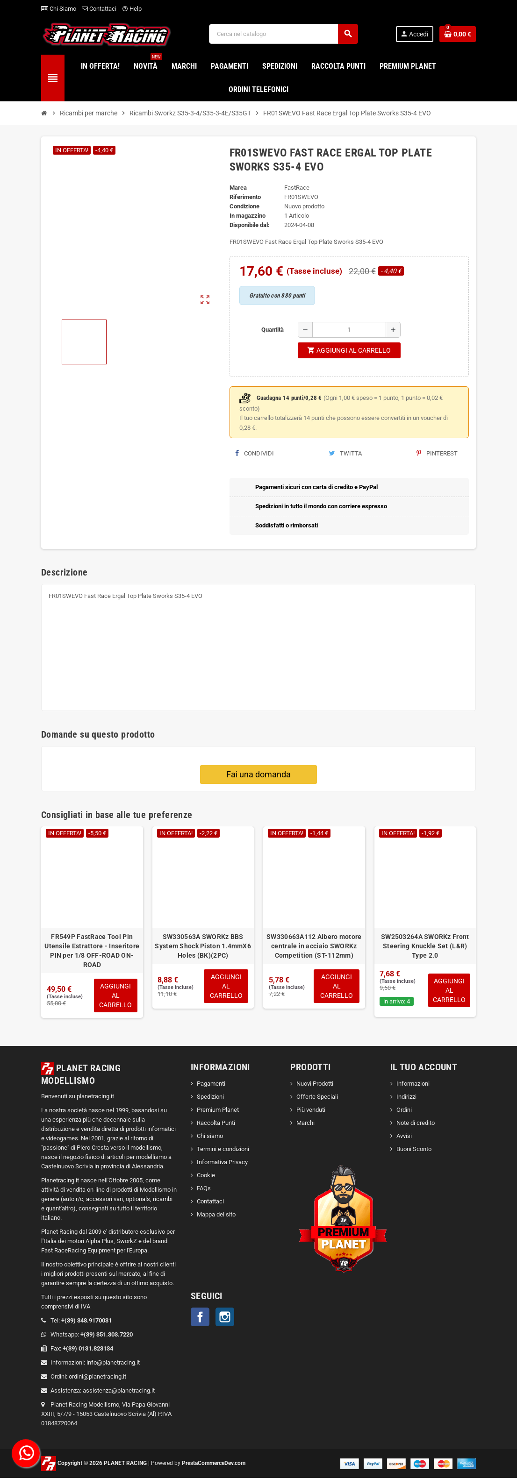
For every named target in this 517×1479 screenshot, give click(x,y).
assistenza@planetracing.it (119, 1391)
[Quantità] (349, 329)
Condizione (244, 206)
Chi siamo (210, 1136)
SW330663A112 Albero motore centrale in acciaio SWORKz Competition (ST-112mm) (313, 946)
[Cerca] (283, 34)
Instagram (224, 1317)
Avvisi (404, 1136)
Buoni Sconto (413, 1149)
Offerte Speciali (317, 1097)
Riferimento (245, 196)
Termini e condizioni (223, 1149)
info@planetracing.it (113, 1363)
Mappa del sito (216, 1215)
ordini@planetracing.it (97, 1377)
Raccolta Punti (216, 1123)
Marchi (305, 1123)
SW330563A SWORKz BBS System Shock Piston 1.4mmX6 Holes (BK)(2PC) (203, 946)
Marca (238, 187)
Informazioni (413, 1084)
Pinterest (437, 453)
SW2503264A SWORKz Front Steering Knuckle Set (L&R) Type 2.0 (425, 946)
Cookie (206, 1176)
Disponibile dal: (250, 224)
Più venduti (310, 1110)
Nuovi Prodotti (314, 1084)
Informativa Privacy (222, 1162)
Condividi (254, 453)
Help (132, 8)
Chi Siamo (58, 8)
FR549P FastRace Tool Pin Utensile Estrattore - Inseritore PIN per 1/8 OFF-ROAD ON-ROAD (91, 950)
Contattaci (99, 8)
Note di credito (415, 1123)
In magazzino (248, 215)
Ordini (404, 1110)
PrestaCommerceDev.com (213, 1464)
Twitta (345, 453)
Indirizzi (406, 1097)
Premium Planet (218, 1110)
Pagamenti (211, 1084)
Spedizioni (210, 1097)
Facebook (200, 1317)
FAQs (204, 1189)
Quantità (272, 329)
